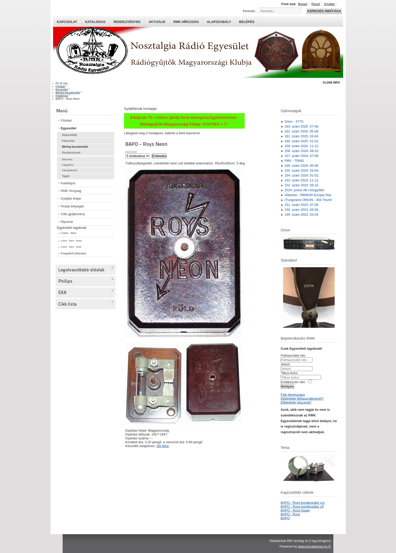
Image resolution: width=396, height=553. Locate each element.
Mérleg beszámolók (75, 146)
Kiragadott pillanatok (73, 253)
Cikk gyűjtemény (73, 214)
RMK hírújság (186, 22)
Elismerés (67, 159)
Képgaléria (67, 165)
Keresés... (250, 11)
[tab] (113, 267)
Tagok (66, 176)
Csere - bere (68, 232)
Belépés (246, 22)
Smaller (329, 4)
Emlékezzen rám (292, 382)
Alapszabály (219, 22)
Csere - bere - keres (71, 240)
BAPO (285, 518)
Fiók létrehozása (292, 395)
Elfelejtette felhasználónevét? (301, 398)
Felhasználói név (292, 355)
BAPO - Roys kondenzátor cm (302, 503)
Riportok (67, 222)
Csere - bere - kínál (71, 247)
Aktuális (157, 22)
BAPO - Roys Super (295, 510)
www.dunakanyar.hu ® (314, 546)
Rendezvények (127, 22)
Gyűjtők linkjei (71, 198)
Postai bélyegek (72, 206)
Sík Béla (162, 446)
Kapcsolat (67, 22)
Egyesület (68, 128)
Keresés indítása (324, 11)
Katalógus (95, 22)
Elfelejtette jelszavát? (295, 402)
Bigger (303, 4)
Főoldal (66, 120)
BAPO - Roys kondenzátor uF (302, 506)
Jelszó (285, 364)
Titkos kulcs (289, 373)
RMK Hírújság (71, 191)
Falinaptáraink (69, 170)
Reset (315, 4)
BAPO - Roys (290, 514)
